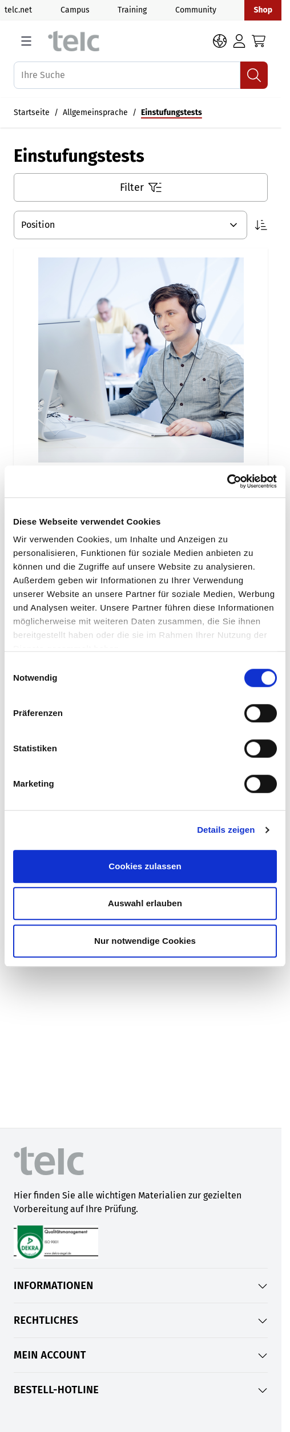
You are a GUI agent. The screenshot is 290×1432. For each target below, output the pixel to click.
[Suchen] (254, 75)
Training (132, 10)
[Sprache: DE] (220, 41)
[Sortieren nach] (130, 225)
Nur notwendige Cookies (145, 941)
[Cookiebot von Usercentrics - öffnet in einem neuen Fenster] (227, 481)
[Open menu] (26, 41)
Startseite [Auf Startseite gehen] (32, 112)
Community (195, 10)
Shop (262, 10)
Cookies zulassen (144, 866)
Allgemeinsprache (95, 112)
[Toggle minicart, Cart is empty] (258, 41)
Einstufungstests (171, 112)
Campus (75, 10)
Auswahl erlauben (145, 903)
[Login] (239, 41)
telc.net (18, 10)
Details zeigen (226, 829)
